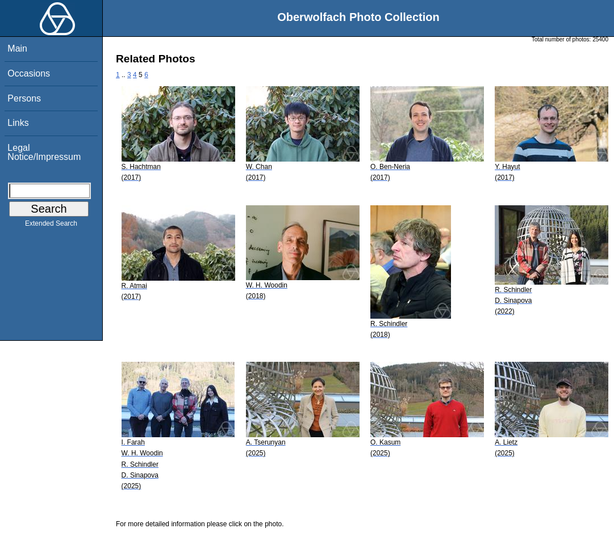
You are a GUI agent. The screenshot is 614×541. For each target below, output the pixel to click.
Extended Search (51, 225)
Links (17, 123)
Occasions (28, 73)
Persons (24, 98)
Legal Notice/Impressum (44, 152)
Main (17, 48)
